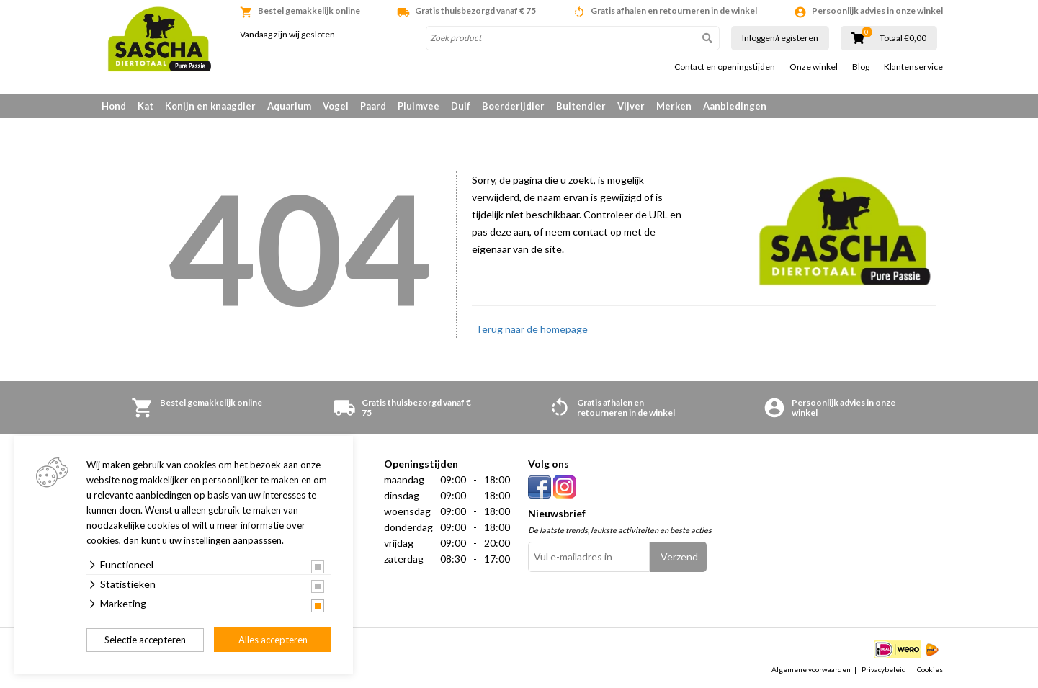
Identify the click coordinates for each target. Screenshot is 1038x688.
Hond (114, 106)
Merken (674, 106)
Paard (373, 106)
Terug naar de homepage (531, 329)
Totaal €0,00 (903, 38)
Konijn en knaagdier (210, 106)
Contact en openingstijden (724, 67)
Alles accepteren (273, 639)
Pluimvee (418, 106)
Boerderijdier (513, 106)
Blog (860, 67)
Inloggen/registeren (780, 37)
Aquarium (289, 106)
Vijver (631, 106)
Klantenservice (913, 67)
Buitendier (581, 106)
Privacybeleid (884, 669)
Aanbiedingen (734, 106)
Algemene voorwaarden (811, 669)
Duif (460, 106)
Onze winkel (813, 67)
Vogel (336, 106)
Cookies (930, 669)
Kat (145, 106)
